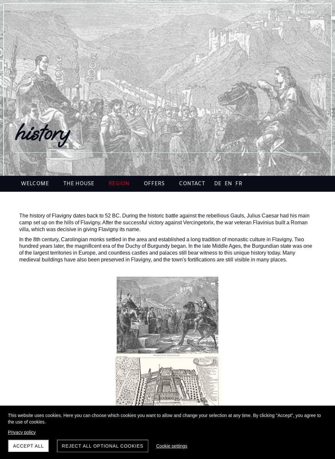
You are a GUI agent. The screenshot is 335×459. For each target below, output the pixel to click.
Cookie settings (171, 446)
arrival (267, 387)
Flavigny (68, 387)
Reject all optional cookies (103, 446)
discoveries (167, 387)
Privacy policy (22, 432)
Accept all (28, 446)
